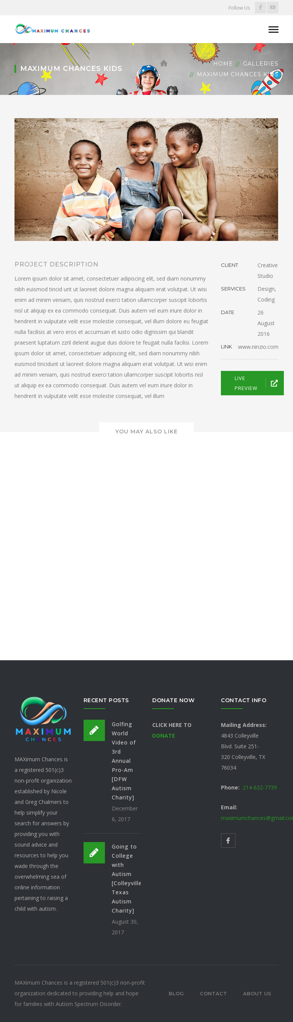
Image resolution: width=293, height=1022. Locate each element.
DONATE (163, 735)
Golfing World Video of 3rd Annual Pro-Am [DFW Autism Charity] (124, 760)
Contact (213, 993)
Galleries (261, 63)
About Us (257, 993)
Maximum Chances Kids (238, 74)
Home (223, 63)
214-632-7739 (260, 787)
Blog (176, 993)
